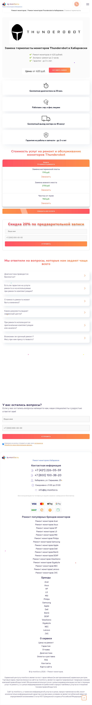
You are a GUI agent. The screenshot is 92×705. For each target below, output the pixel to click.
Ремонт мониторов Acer (46, 521)
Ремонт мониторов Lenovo (46, 569)
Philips (47, 599)
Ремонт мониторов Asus (46, 524)
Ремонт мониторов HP (46, 528)
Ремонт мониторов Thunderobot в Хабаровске (45, 10)
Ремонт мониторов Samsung (46, 542)
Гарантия (46, 646)
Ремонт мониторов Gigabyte (46, 562)
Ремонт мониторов (18, 10)
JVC (47, 633)
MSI (46, 596)
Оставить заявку (59, 70)
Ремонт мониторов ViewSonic (46, 559)
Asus (46, 585)
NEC (47, 627)
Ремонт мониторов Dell (47, 549)
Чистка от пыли (46, 196)
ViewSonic (46, 620)
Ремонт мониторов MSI (46, 535)
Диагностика (46, 653)
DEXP (46, 616)
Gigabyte (47, 623)
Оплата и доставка (46, 656)
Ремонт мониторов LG (46, 531)
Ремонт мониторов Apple (46, 545)
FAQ (46, 660)
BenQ (46, 613)
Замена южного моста (46, 182)
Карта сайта (46, 667)
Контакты (46, 663)
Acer (47, 582)
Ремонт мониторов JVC (47, 573)
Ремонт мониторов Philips (46, 538)
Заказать (46, 176)
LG (46, 592)
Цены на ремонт (46, 643)
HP (46, 589)
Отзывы (46, 649)
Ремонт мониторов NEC (47, 566)
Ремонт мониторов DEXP (46, 555)
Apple (46, 606)
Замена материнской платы (46, 169)
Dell (46, 609)
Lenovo (46, 630)
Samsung (46, 603)
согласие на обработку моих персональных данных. (24, 444)
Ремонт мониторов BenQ (46, 552)
